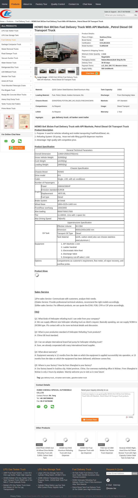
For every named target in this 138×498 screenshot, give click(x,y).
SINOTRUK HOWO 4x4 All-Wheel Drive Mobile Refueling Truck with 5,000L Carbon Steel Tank (45, 453)
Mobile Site (111, 488)
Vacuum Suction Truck (10, 58)
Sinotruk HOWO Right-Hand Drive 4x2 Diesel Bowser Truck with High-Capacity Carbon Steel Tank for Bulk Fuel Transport (127, 454)
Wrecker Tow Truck (9, 76)
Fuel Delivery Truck (22, 21)
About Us (27, 4)
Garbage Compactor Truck (11, 44)
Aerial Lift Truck (7, 81)
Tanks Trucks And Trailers (11, 104)
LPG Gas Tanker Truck (10, 31)
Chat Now (87, 4)
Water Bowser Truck (9, 63)
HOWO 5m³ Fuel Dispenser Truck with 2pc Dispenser (86, 450)
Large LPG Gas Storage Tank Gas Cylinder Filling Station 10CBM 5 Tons (52, 474)
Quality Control (58, 4)
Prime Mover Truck (8, 108)
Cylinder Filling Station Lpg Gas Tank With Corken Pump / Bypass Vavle (51, 486)
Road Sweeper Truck (9, 54)
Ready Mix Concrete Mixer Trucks (14, 95)
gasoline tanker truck (79, 378)
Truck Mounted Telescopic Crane (14, 86)
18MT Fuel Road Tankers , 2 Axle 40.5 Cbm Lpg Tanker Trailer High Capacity (17, 474)
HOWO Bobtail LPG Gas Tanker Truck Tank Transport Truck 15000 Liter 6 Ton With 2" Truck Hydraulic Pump (17, 480)
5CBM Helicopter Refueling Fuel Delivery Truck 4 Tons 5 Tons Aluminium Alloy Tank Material (87, 482)
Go (135, 15)
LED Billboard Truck (9, 72)
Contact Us (74, 4)
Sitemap (116, 485)
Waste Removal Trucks (10, 49)
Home (4, 4)
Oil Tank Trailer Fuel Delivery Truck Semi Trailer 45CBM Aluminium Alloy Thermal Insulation (85, 475)
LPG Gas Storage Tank (10, 35)
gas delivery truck (47, 378)
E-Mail (109, 485)
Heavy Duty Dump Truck (10, 99)
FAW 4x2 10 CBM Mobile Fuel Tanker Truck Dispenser (107, 450)
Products (15, 4)
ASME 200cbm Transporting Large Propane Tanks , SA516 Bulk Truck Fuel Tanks (52, 480)
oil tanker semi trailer (63, 378)
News (98, 4)
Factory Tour (41, 4)
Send (134, 474)
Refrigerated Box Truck (10, 67)
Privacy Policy (15, 496)
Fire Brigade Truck (8, 90)
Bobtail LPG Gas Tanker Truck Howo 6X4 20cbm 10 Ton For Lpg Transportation (16, 487)
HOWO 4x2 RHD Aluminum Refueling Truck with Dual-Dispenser (65, 451)
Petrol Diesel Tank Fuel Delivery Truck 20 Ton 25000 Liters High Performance (86, 488)
